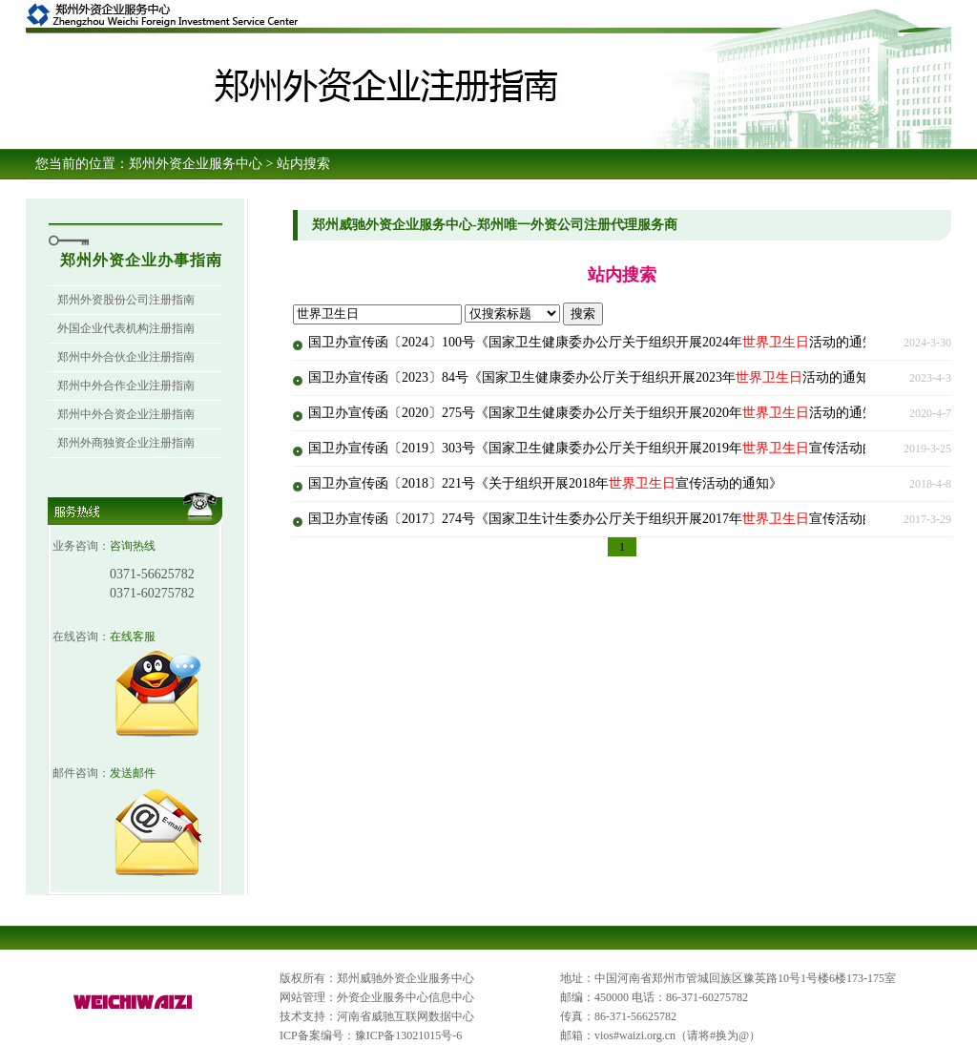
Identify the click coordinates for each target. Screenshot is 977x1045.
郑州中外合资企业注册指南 (126, 414)
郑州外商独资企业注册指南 (126, 442)
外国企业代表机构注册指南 (126, 328)
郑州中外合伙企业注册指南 (126, 357)
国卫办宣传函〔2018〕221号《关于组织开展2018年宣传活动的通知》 (545, 483)
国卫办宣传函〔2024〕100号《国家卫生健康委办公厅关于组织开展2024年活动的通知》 (598, 342)
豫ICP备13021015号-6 (409, 1035)
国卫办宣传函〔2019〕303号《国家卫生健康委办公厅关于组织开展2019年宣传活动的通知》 (612, 448)
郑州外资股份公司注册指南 (126, 299)
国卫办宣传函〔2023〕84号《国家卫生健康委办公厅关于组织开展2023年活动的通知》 (595, 377)
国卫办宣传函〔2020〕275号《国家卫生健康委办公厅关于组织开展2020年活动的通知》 (598, 413)
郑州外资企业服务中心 (195, 164)
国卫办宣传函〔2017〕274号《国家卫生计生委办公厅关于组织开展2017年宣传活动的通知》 (612, 519)
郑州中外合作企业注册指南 (126, 385)
